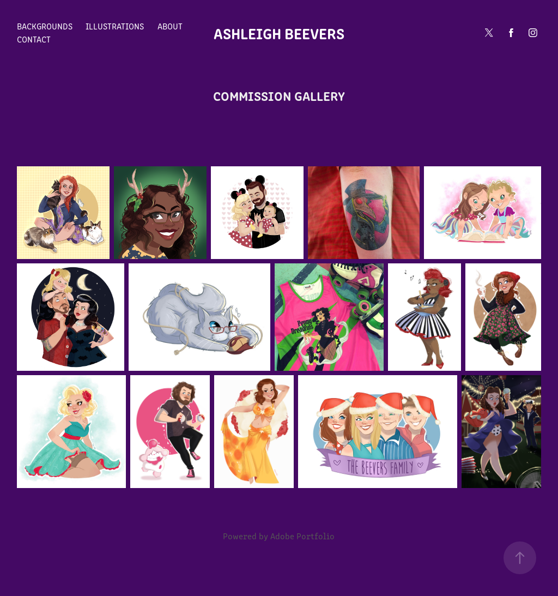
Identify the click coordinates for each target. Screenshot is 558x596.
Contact (34, 39)
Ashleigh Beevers (279, 33)
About (170, 26)
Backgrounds (44, 26)
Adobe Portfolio (302, 535)
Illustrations (115, 26)
